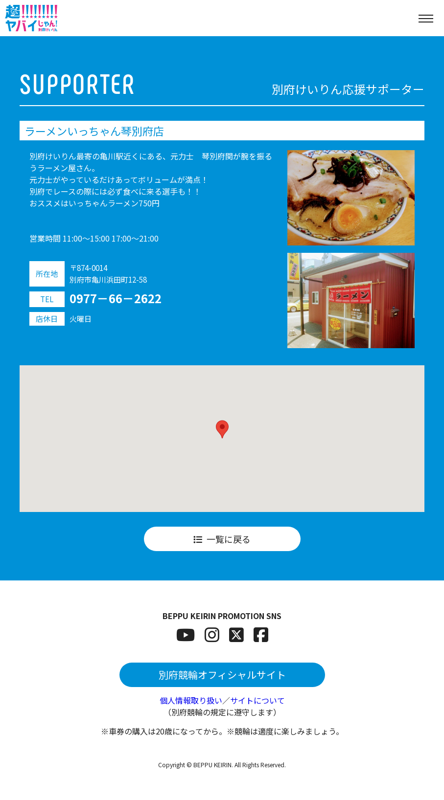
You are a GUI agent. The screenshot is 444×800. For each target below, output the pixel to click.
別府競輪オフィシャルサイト (222, 674)
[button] (222, 429)
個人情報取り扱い (191, 700)
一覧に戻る (222, 539)
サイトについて (257, 700)
